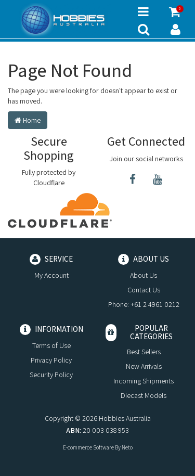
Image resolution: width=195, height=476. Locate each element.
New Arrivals (144, 366)
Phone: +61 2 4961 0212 (143, 304)
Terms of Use (51, 345)
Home (28, 120)
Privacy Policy (51, 360)
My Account (51, 275)
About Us (143, 275)
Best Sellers (144, 351)
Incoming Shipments (143, 380)
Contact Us (143, 289)
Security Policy (51, 374)
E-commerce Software (88, 447)
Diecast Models (143, 395)
